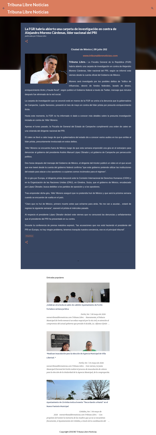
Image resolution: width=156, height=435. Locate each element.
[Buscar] (152, 8)
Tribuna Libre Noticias (28, 4)
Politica (29, 236)
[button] (26, 41)
